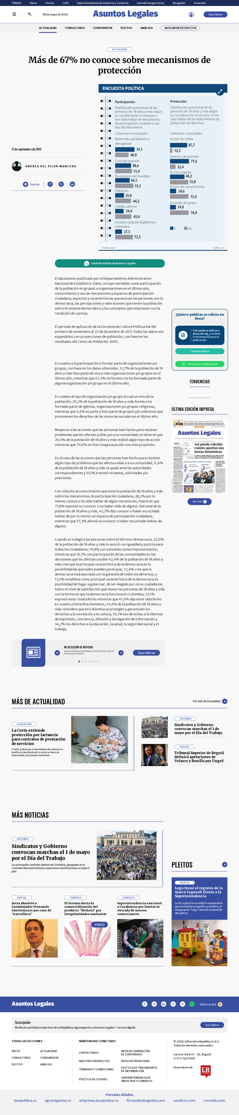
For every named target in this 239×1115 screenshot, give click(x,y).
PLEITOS (126, 28)
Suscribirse (215, 14)
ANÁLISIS (146, 28)
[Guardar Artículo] (31, 184)
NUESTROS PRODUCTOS (94, 1061)
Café (66, 3)
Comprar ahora (199, 351)
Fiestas (49, 3)
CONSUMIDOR (102, 28)
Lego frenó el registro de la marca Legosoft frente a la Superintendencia (199, 892)
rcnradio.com (214, 1100)
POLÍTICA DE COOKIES (93, 1079)
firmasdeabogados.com (146, 1100)
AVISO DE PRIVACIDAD (135, 1061)
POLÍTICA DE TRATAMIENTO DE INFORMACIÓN (139, 1069)
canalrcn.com (184, 1100)
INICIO (16, 1051)
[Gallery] (89, 650)
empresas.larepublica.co (98, 1100)
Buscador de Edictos (181, 28)
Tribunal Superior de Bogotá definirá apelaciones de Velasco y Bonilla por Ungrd (199, 757)
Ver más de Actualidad (210, 701)
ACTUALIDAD (48, 28)
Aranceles (200, 3)
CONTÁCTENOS (89, 1052)
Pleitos (182, 865)
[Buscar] (29, 14)
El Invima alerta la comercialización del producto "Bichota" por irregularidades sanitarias (85, 908)
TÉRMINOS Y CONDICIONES (96, 1069)
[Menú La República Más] (14, 14)
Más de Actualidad (38, 701)
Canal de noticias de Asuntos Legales (110, 263)
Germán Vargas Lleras (150, 3)
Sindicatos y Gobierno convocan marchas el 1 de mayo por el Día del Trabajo (198, 729)
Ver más (200, 501)
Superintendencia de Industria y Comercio (103, 3)
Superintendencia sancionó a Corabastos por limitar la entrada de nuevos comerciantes (139, 908)
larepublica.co (25, 1100)
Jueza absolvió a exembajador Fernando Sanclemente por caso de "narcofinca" (31, 908)
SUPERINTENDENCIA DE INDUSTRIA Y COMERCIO (136, 1079)
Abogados (179, 3)
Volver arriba (211, 1004)
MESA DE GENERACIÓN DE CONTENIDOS (135, 1052)
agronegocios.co (58, 1100)
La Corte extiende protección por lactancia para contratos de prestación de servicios (38, 737)
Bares (33, 3)
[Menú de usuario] (191, 14)
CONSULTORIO (75, 28)
